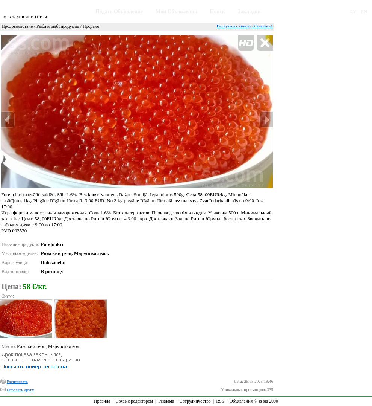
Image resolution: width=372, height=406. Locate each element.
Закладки (249, 11)
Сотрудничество (195, 401)
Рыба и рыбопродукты (57, 26)
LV (353, 11)
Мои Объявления (176, 11)
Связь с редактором (134, 401)
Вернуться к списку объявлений (245, 26)
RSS (220, 401)
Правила (102, 401)
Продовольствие (17, 26)
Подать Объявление (119, 11)
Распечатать (17, 381)
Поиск (217, 11)
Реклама (166, 401)
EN (363, 11)
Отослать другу (20, 390)
